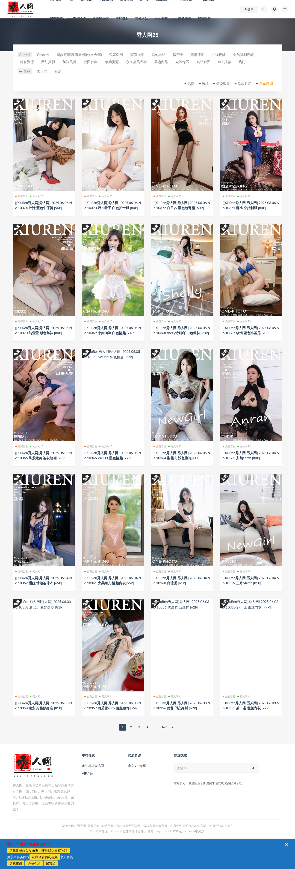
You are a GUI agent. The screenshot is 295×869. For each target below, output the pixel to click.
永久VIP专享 (137, 766)
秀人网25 (36, 196)
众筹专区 (182, 62)
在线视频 (219, 55)
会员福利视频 (243, 55)
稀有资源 (27, 62)
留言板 (51, 863)
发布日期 (266, 84)
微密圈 (178, 55)
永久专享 (161, 18)
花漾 (58, 71)
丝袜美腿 (69, 62)
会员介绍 (34, 863)
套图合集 (79, 18)
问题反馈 (184, 18)
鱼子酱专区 (101, 18)
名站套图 (203, 62)
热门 (242, 62)
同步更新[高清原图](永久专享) (79, 55)
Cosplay (43, 55)
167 (164, 727)
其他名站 (141, 18)
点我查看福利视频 (45, 857)
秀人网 (42, 71)
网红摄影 (122, 18)
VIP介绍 (87, 773)
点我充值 (15, 863)
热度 (190, 84)
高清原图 (197, 55)
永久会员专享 (136, 62)
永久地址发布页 (93, 766)
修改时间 (244, 84)
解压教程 (204, 18)
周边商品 (161, 62)
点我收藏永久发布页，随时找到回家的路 (38, 850)
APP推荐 (224, 62)
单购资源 (112, 62)
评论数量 (223, 84)
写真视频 (56, 18)
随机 (205, 84)
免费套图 (116, 55)
